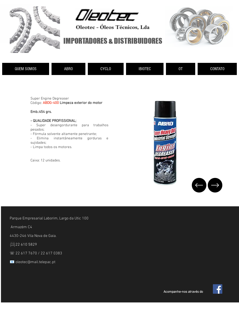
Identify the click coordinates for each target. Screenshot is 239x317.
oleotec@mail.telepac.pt (35, 262)
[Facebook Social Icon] (217, 289)
